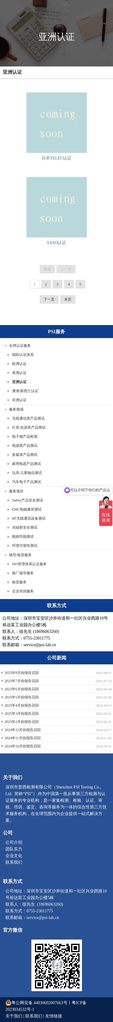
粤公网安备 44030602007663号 (39, 1003)
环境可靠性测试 (24, 545)
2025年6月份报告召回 (22, 689)
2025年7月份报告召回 (22, 681)
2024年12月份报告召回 (23, 730)
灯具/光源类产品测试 (29, 427)
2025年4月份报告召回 (22, 705)
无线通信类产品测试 (28, 418)
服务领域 (16, 409)
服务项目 (16, 491)
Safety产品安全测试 (27, 500)
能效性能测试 (23, 536)
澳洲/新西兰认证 (25, 391)
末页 (67, 299)
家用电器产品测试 (26, 464)
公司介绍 (13, 842)
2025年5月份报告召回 (22, 697)
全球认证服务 (20, 345)
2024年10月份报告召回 (23, 746)
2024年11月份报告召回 (23, 738)
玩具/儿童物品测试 (27, 473)
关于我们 (14, 1016)
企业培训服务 (23, 591)
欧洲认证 (19, 364)
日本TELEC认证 (57, 158)
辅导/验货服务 (20, 555)
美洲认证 (19, 373)
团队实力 (13, 849)
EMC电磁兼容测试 (27, 509)
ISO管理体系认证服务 (29, 564)
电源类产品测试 (24, 445)
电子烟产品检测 (24, 436)
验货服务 (19, 582)
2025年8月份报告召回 (22, 673)
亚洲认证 (12, 72)
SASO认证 (56, 242)
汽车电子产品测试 (26, 482)
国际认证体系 (23, 355)
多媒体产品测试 (24, 455)
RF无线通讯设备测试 (29, 518)
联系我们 (13, 862)
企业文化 (13, 855)
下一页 (49, 299)
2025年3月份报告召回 (22, 713)
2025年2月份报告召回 (22, 722)
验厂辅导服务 (23, 573)
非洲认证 (19, 400)
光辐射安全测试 (24, 527)
